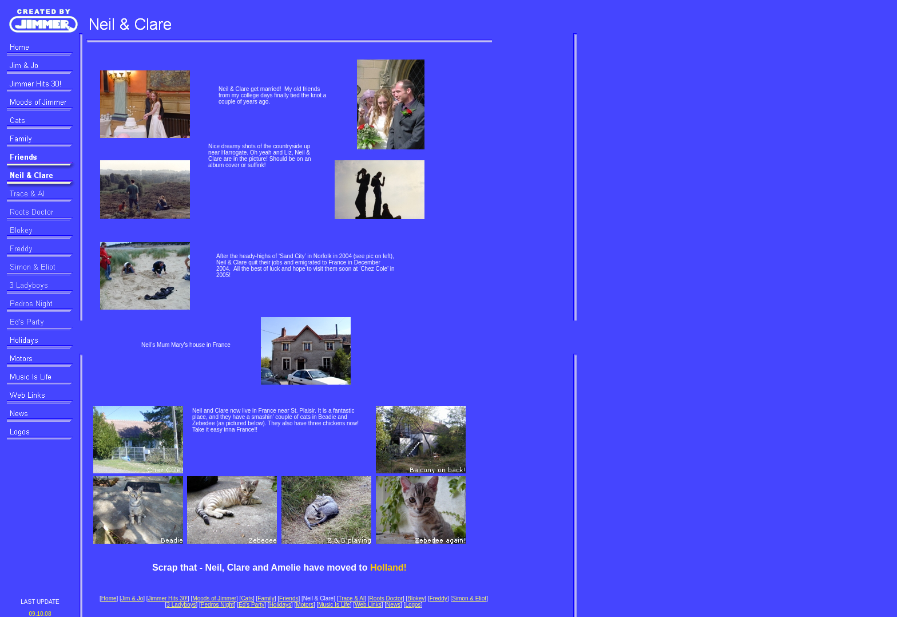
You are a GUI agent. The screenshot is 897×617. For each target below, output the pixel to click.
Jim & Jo (132, 598)
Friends (288, 598)
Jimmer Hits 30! (168, 598)
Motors (304, 605)
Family (265, 598)
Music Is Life (334, 605)
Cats (247, 598)
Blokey (415, 598)
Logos (412, 605)
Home (109, 598)
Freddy (438, 598)
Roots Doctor (386, 598)
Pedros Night (217, 605)
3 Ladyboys (181, 605)
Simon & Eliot (469, 598)
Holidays (280, 605)
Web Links (368, 605)
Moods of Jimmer (214, 598)
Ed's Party (251, 605)
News (393, 605)
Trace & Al (351, 598)
